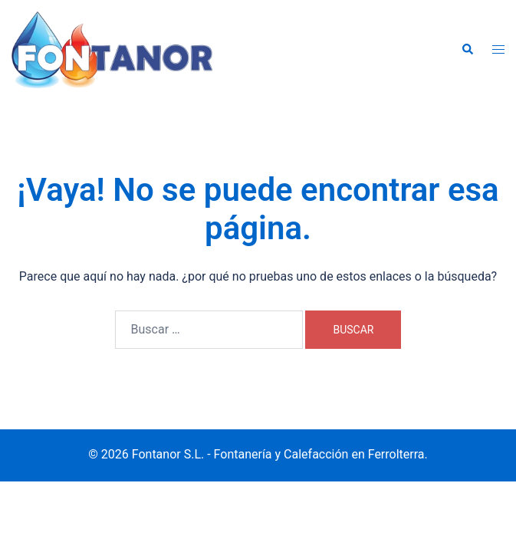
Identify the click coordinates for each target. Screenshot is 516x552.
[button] (467, 50)
